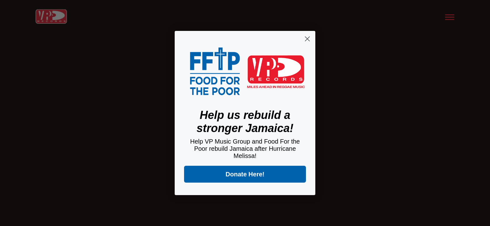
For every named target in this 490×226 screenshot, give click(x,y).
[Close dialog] (307, 38)
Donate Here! (245, 174)
